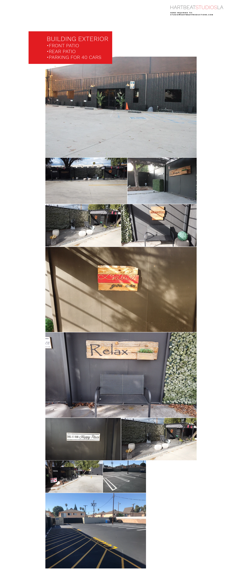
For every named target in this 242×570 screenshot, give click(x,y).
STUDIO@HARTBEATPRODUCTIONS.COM (191, 15)
